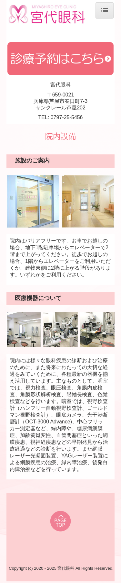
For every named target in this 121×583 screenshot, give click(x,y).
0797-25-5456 (67, 117)
